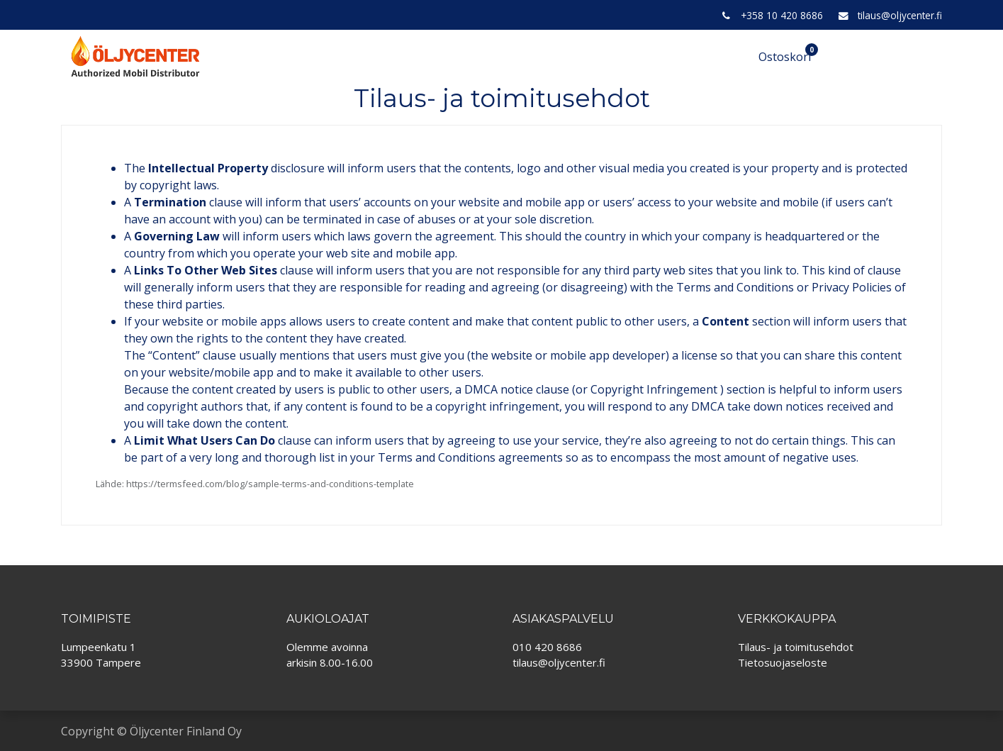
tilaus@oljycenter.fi (900, 15)
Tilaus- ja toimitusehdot (795, 647)
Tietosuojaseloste (782, 662)
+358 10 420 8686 (782, 15)
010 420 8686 (547, 647)
